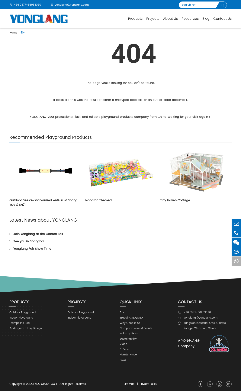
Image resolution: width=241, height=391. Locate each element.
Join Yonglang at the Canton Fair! (37, 234)
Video (123, 344)
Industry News (129, 333)
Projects (152, 18)
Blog (206, 18)
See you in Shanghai (26, 241)
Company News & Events (136, 328)
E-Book (124, 349)
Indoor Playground (21, 318)
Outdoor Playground (22, 312)
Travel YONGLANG (131, 318)
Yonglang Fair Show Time (30, 248)
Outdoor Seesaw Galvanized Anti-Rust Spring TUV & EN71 (43, 202)
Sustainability (128, 339)
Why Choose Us (130, 323)
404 (22, 32)
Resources (190, 18)
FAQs (123, 360)
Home (13, 32)
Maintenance (128, 354)
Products (135, 18)
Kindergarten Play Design (25, 328)
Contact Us (222, 18)
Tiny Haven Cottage (175, 200)
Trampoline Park (19, 323)
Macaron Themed (98, 200)
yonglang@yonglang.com (69, 5)
